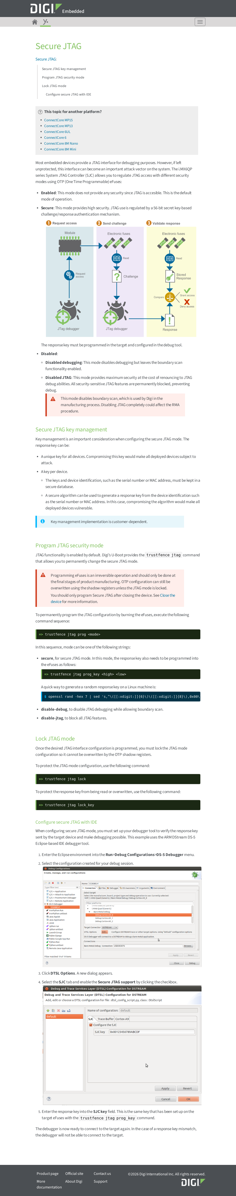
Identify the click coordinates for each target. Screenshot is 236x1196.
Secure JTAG (45, 59)
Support (100, 1181)
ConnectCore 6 (55, 137)
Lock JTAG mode (54, 86)
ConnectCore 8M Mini (60, 149)
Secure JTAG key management (64, 69)
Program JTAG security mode (63, 77)
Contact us (102, 1173)
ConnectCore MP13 (58, 126)
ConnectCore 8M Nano (61, 143)
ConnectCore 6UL (57, 131)
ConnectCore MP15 (58, 120)
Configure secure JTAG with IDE (68, 94)
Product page (48, 1173)
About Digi (73, 1181)
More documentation (49, 1184)
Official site (74, 1173)
